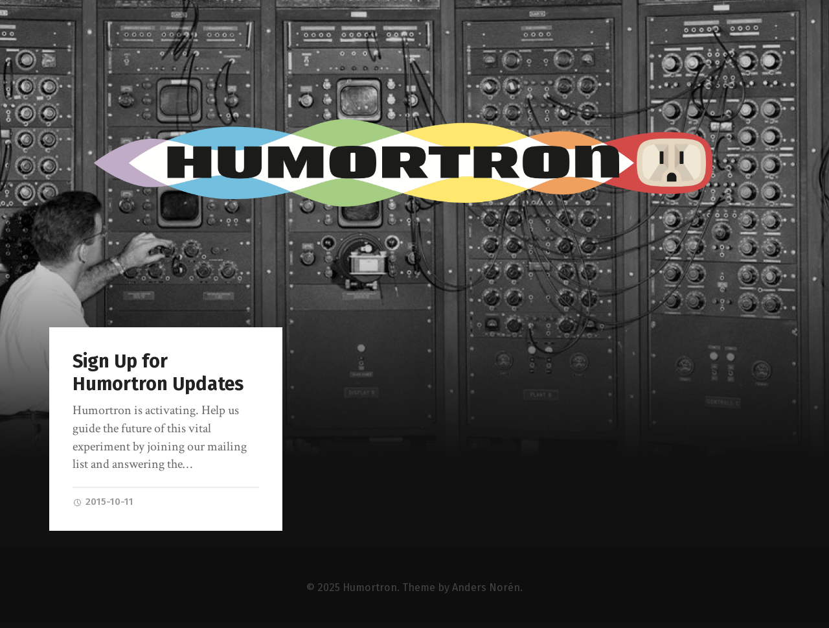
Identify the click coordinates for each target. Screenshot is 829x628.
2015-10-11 (103, 501)
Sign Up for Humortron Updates (158, 372)
